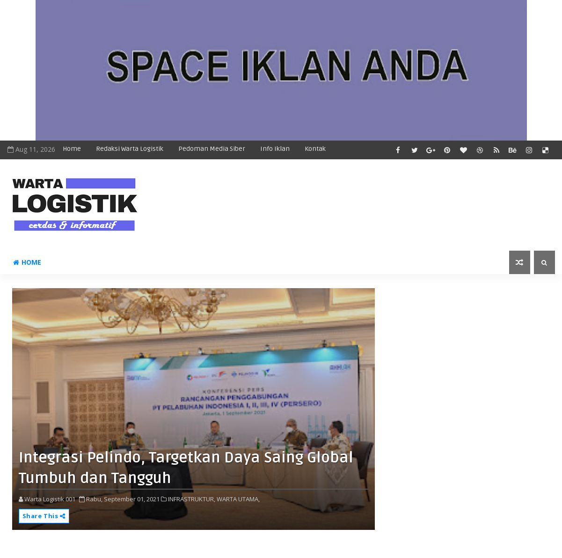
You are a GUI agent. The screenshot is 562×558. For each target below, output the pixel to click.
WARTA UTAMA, (238, 499)
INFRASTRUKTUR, (191, 499)
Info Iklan (275, 149)
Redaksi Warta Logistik (129, 149)
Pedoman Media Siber (211, 149)
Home (72, 149)
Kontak (315, 149)
